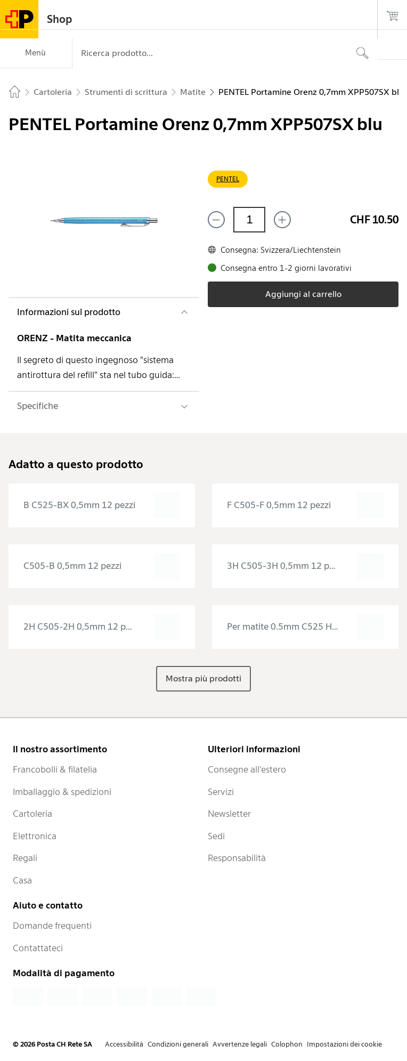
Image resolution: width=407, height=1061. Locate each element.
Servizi (221, 791)
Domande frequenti (52, 925)
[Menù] (36, 53)
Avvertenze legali (240, 1044)
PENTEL (227, 179)
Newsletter (229, 813)
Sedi (216, 836)
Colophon (287, 1044)
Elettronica (34, 836)
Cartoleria (32, 813)
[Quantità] (249, 219)
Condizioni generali (178, 1044)
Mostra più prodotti (203, 678)
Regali (25, 858)
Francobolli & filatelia (55, 769)
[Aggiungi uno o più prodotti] (282, 219)
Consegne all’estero (247, 769)
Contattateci (38, 948)
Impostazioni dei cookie (344, 1044)
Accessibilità (124, 1044)
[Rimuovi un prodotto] (216, 219)
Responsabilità (237, 858)
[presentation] (102, 505)
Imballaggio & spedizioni (62, 791)
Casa (22, 880)
